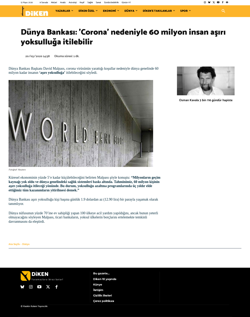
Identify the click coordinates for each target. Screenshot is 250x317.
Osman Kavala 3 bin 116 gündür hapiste (205, 100)
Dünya (25, 244)
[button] (223, 11)
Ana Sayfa (14, 244)
